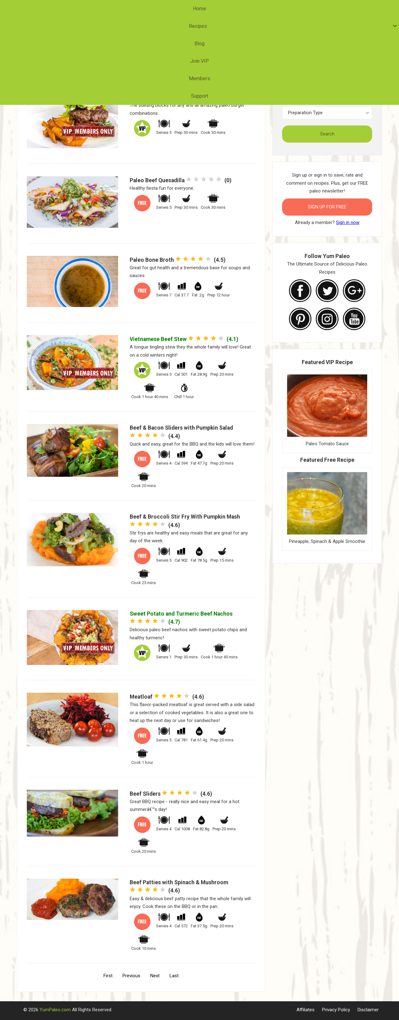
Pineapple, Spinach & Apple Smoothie (327, 541)
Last (174, 976)
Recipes (152, 9)
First (108, 976)
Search (327, 134)
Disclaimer (368, 1010)
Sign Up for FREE (327, 207)
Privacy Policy (336, 1010)
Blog (181, 9)
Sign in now (347, 222)
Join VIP (208, 9)
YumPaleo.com (55, 1010)
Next (155, 976)
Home (123, 9)
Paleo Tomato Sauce (327, 444)
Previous (131, 976)
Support (272, 9)
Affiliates (305, 1010)
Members (240, 9)
